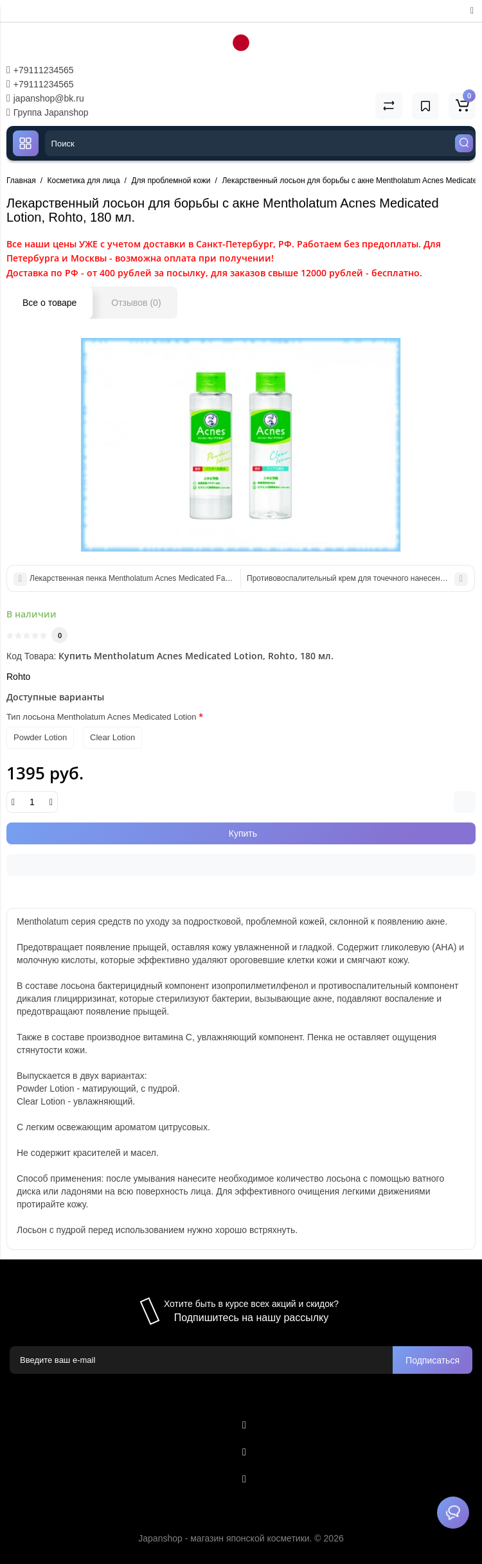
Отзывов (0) (136, 303)
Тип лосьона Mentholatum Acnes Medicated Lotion (101, 717)
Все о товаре (49, 303)
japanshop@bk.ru (45, 98)
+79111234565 (40, 70)
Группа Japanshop (47, 112)
